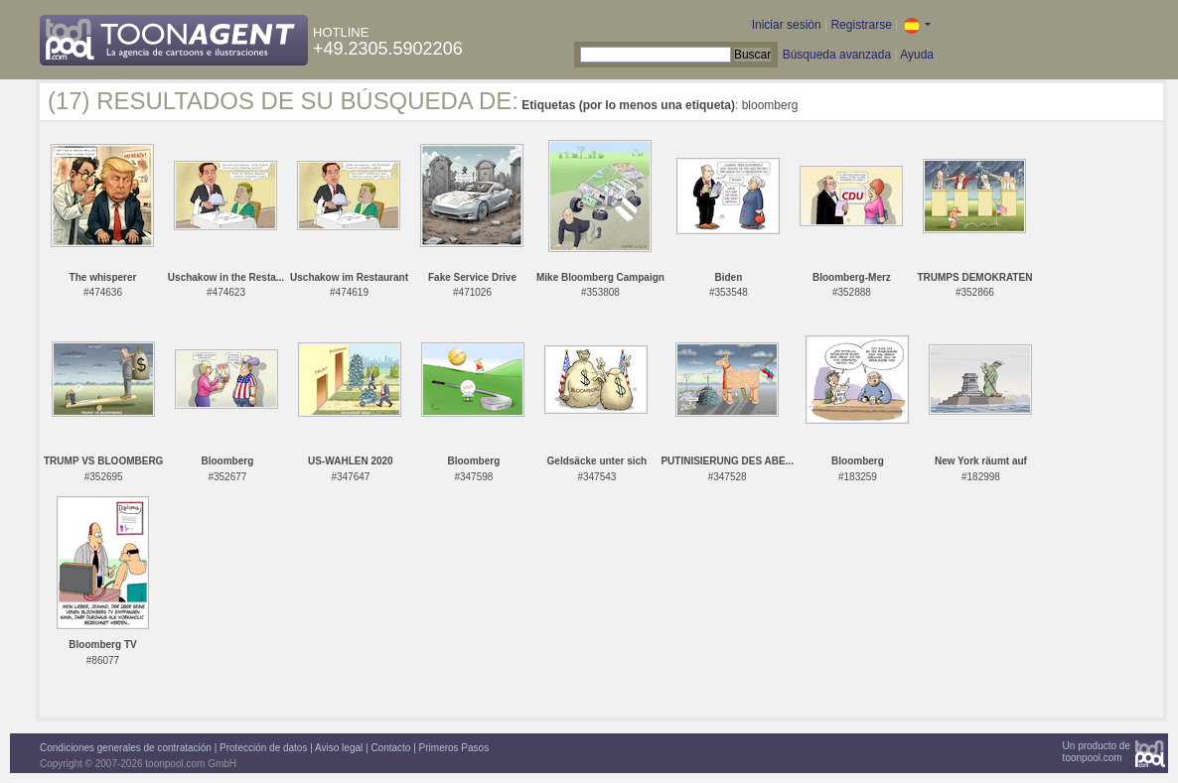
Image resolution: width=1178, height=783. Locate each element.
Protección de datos (263, 747)
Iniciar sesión (786, 25)
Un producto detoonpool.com (1096, 751)
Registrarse (860, 25)
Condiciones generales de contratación (126, 747)
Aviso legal (339, 747)
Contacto (390, 747)
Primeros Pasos (454, 747)
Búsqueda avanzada (837, 55)
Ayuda (917, 55)
